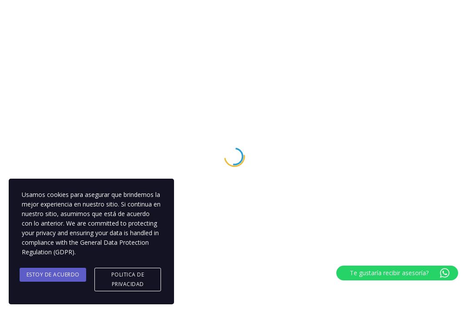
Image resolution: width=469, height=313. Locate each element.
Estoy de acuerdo (53, 274)
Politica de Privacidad (127, 279)
